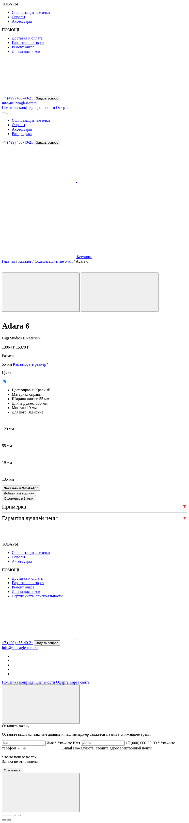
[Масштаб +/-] (4, 815)
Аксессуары (22, 21)
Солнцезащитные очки (31, 12)
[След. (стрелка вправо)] (9, 820)
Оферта (62, 107)
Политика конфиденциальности (28, 107)
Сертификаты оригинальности (37, 596)
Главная (8, 261)
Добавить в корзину (19, 493)
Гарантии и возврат (28, 42)
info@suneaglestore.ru (20, 103)
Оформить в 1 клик (18, 498)
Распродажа (22, 134)
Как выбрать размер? (30, 364)
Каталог (25, 261)
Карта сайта (80, 682)
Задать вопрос (47, 98)
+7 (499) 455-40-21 (17, 98)
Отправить (12, 770)
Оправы (18, 17)
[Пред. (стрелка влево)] (4, 820)
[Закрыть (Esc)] (19, 815)
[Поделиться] (14, 815)
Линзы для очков (26, 51)
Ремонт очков (23, 47)
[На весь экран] (9, 815)
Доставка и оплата (27, 38)
